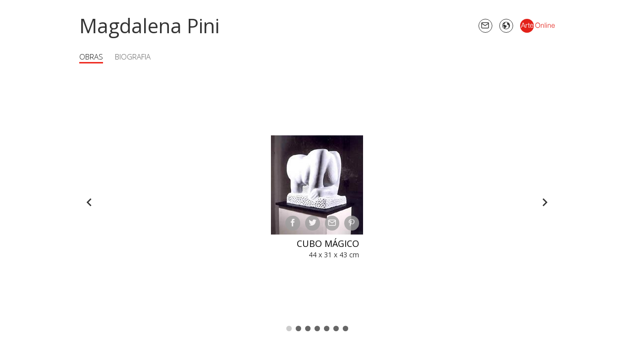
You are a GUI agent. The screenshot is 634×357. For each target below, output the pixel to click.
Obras (91, 56)
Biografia (133, 56)
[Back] (89, 202)
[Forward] (545, 202)
